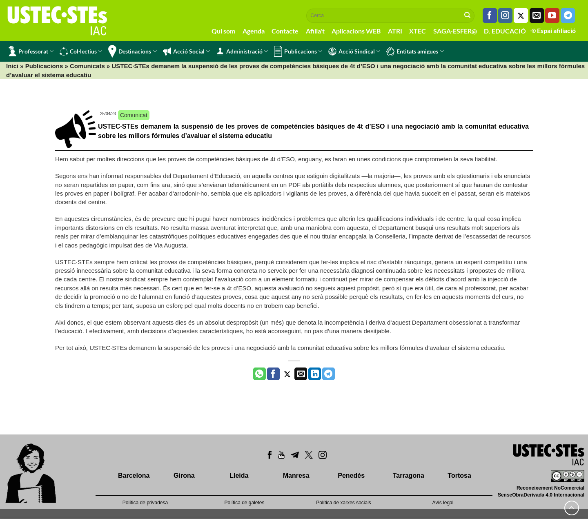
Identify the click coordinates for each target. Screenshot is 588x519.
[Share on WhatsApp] (259, 374)
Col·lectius (81, 51)
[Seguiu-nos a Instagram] (505, 15)
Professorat (30, 51)
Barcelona (133, 475)
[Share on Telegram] (328, 374)
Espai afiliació (553, 30)
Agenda (254, 31)
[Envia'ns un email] (537, 15)
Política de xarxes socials (343, 503)
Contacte (285, 31)
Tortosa (459, 475)
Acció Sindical (354, 51)
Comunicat (133, 115)
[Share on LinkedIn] (314, 374)
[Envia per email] (300, 374)
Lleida (238, 475)
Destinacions (132, 51)
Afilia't (315, 31)
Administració (242, 51)
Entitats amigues (414, 51)
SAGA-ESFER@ (455, 31)
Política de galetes (244, 503)
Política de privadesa (145, 503)
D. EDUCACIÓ (505, 31)
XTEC (417, 31)
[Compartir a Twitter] (287, 374)
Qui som (223, 31)
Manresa (296, 475)
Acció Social (186, 51)
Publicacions (298, 51)
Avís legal (443, 503)
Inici (12, 65)
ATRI (395, 31)
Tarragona (408, 475)
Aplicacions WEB (356, 31)
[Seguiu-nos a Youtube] (552, 15)
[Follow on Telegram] (568, 15)
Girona (184, 475)
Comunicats (87, 65)
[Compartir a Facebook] (273, 374)
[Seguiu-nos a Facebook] (490, 15)
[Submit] (467, 15)
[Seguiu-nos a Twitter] (521, 15)
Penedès (351, 475)
